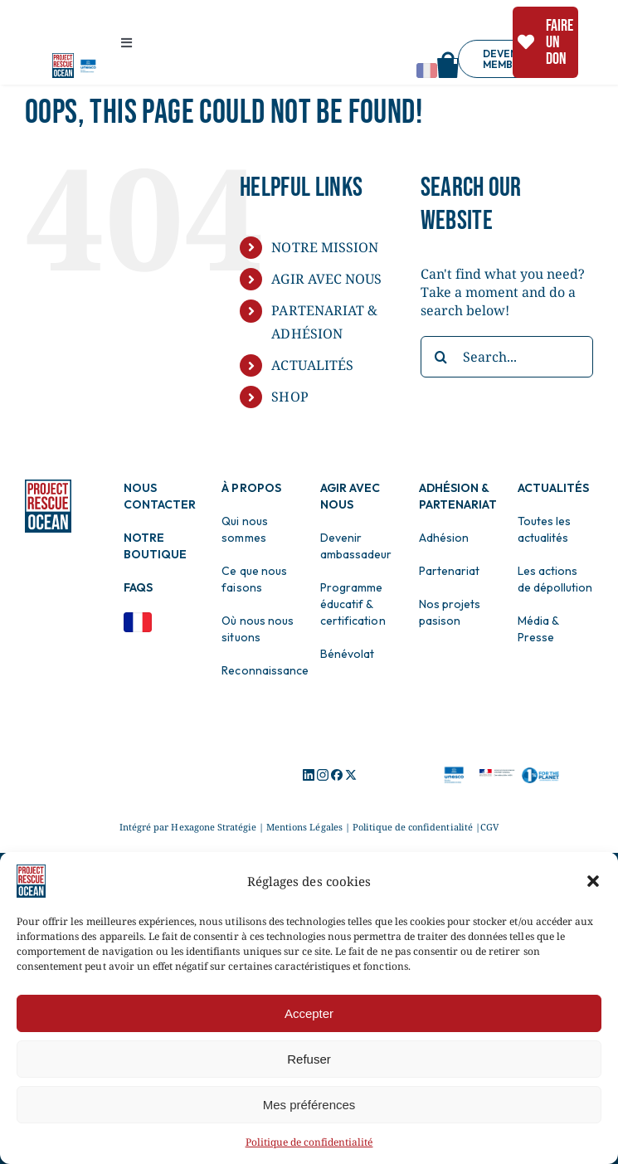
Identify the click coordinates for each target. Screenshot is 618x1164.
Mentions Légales (304, 827)
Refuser (309, 1059)
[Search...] (507, 356)
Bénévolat (347, 653)
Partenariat (449, 570)
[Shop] (448, 58)
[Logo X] (351, 776)
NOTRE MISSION (324, 247)
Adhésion (444, 537)
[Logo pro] (63, 60)
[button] (593, 881)
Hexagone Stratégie (213, 827)
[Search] (441, 356)
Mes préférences (309, 1105)
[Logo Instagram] (322, 776)
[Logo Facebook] (337, 776)
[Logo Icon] (308, 776)
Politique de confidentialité (309, 1142)
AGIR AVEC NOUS (326, 279)
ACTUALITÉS (312, 365)
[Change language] (427, 70)
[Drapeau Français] (138, 619)
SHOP (289, 396)
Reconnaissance (264, 670)
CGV (489, 827)
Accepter (309, 1013)
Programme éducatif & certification (352, 604)
